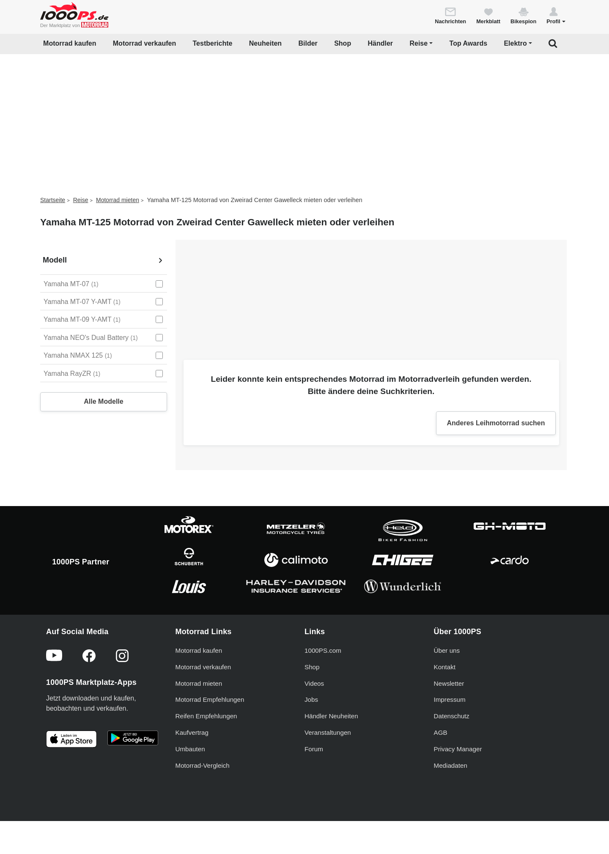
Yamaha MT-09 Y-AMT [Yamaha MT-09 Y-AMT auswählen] (82, 319)
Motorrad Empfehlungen (210, 699)
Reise (80, 200)
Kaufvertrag (192, 732)
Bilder (307, 43)
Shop (342, 43)
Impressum (450, 699)
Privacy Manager (458, 749)
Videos (314, 683)
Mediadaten (450, 765)
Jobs (311, 699)
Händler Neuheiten (331, 716)
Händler (380, 43)
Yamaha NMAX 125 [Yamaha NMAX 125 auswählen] (78, 355)
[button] (556, 15)
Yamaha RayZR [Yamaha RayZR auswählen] (72, 373)
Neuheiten (265, 43)
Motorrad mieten (117, 200)
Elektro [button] (515, 43)
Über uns (447, 650)
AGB (440, 732)
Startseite (52, 200)
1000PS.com (322, 650)
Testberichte (213, 43)
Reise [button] (418, 43)
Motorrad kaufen (69, 43)
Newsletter (449, 683)
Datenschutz (451, 716)
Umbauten (190, 749)
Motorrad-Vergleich (203, 765)
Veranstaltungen (327, 732)
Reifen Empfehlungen (206, 716)
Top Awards (469, 43)
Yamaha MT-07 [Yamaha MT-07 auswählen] (71, 283)
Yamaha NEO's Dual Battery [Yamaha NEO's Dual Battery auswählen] (91, 337)
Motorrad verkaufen (144, 43)
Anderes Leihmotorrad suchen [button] (496, 423)
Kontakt (445, 667)
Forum (313, 749)
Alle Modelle (103, 401)
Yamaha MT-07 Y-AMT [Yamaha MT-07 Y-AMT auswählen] (82, 301)
